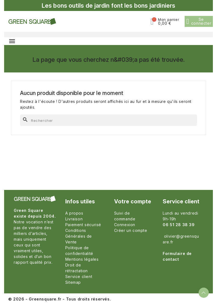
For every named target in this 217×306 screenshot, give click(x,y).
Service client (78, 276)
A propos (74, 213)
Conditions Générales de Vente (78, 236)
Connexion (124, 224)
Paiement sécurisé (83, 224)
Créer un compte (130, 230)
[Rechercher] (108, 120)
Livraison (74, 219)
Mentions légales (82, 259)
